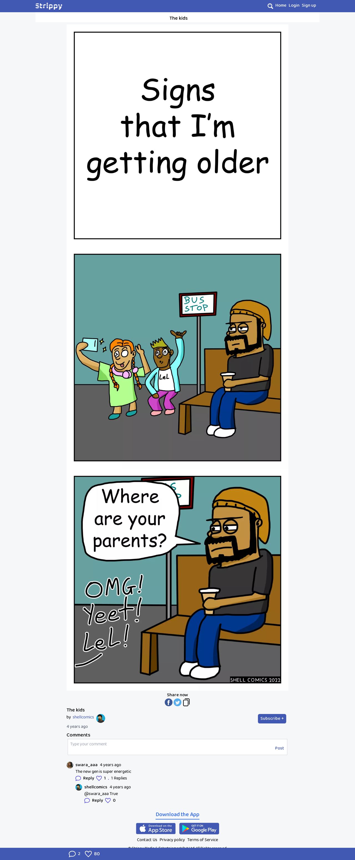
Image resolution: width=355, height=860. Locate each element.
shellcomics (83, 717)
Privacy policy (172, 839)
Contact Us (147, 839)
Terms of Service (202, 839)
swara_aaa (86, 765)
